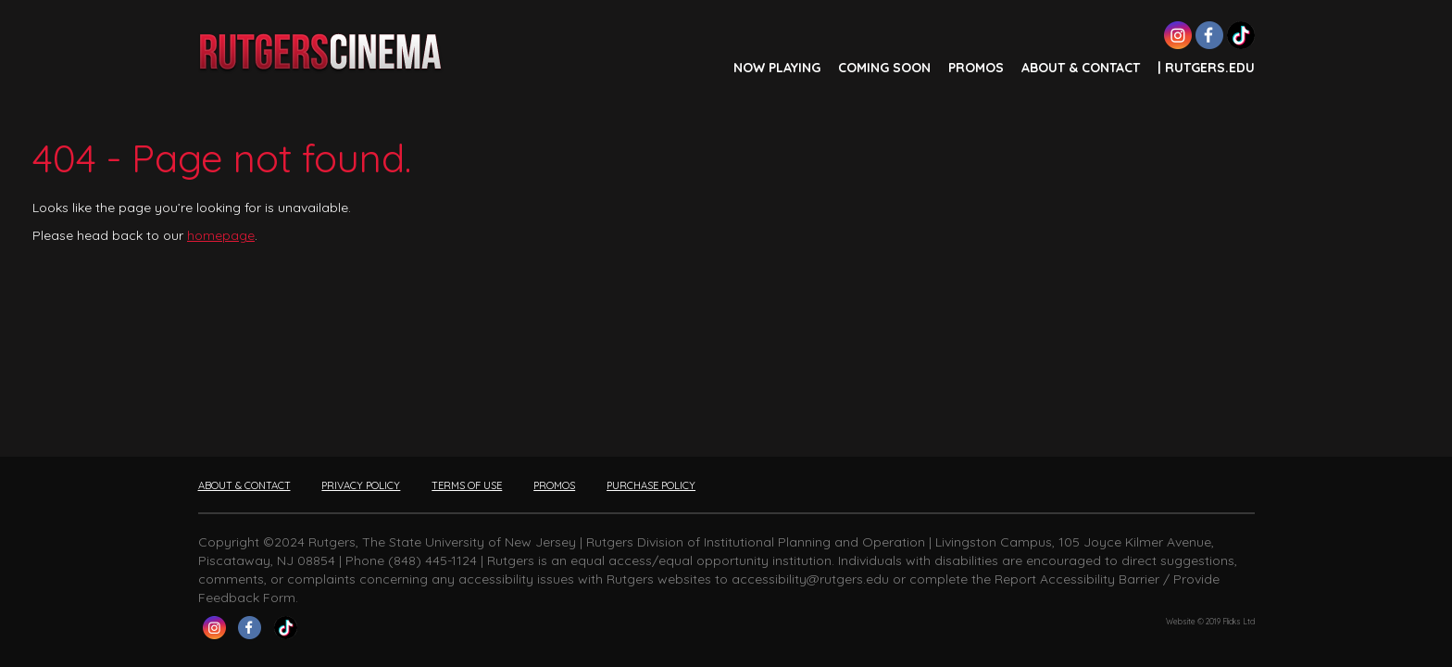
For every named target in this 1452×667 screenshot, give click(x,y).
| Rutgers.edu (1206, 67)
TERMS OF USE (467, 485)
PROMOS (976, 67)
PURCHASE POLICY (651, 485)
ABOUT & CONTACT (1080, 67)
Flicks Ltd (1238, 621)
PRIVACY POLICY (360, 485)
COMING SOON (884, 67)
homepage (221, 235)
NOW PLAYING (776, 67)
